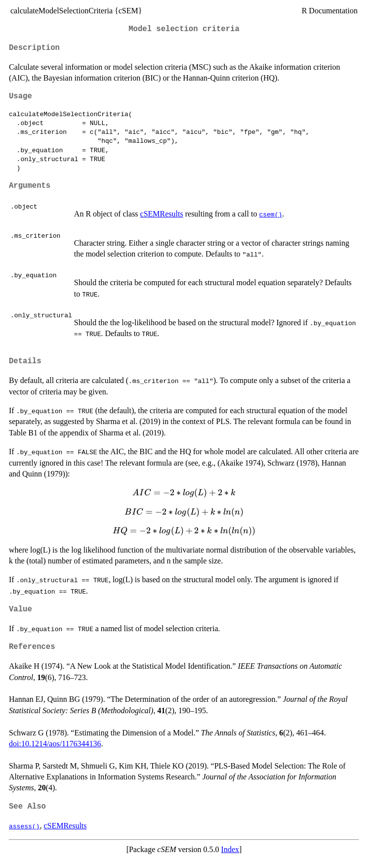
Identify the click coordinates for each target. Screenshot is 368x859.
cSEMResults (161, 214)
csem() (270, 214)
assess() (24, 825)
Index (230, 849)
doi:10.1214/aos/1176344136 (55, 743)
